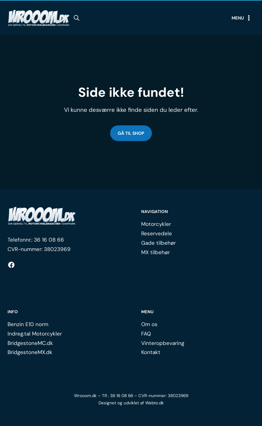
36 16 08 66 (49, 239)
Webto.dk (154, 403)
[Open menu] (241, 18)
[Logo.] (42, 215)
